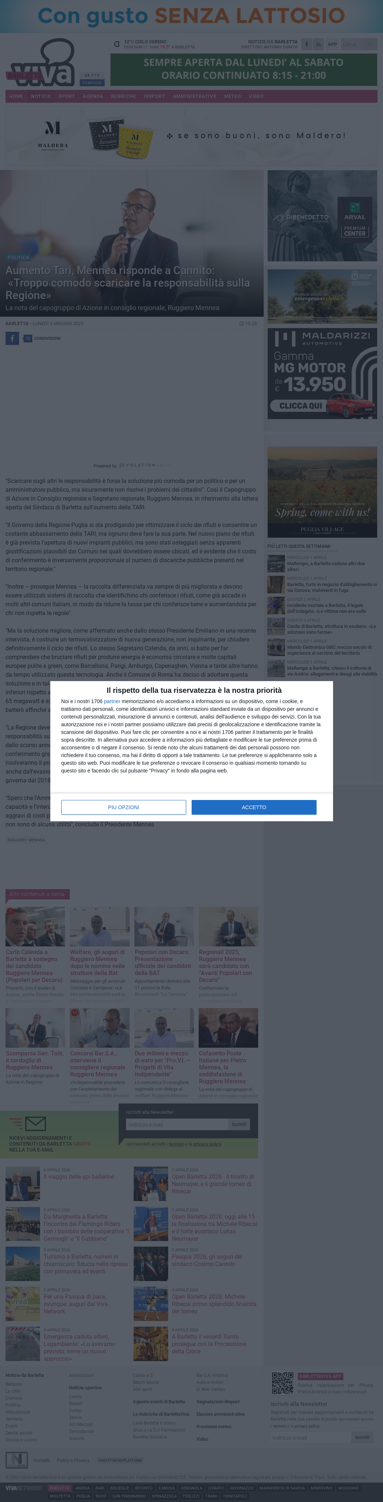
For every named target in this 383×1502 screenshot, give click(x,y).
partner (112, 701)
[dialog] (191, 751)
